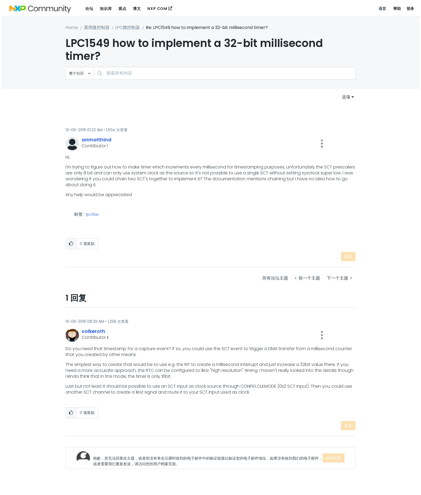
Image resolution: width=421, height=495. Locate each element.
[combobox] (224, 73)
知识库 (106, 8)
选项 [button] (346, 97)
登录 (410, 8)
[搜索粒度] (80, 73)
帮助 (397, 8)
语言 (382, 8)
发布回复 (333, 458)
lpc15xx (92, 214)
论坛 (89, 8)
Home (72, 27)
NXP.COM (157, 8)
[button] (322, 143)
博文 (137, 8)
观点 (122, 8)
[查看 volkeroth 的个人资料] (93, 331)
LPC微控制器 (127, 27)
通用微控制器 (97, 27)
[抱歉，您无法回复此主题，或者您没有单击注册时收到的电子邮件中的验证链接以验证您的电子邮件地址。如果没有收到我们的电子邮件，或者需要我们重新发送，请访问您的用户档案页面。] (207, 458)
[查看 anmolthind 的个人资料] (96, 139)
